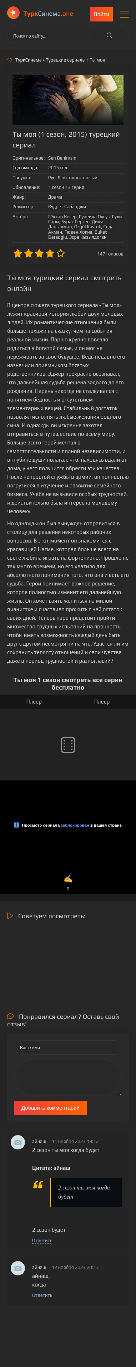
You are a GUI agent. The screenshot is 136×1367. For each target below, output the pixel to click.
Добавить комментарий (50, 1108)
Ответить (42, 1240)
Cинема (48, 13)
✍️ (68, 883)
